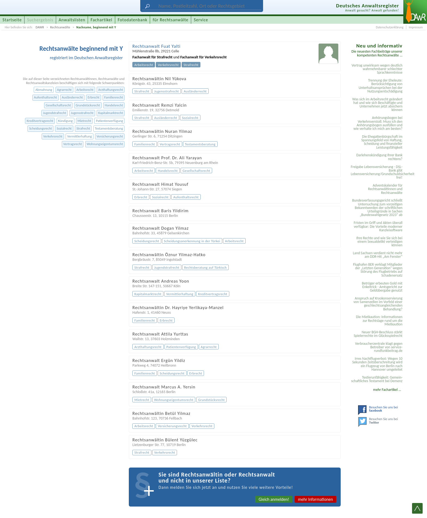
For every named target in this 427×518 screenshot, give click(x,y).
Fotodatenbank (132, 19)
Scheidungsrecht (40, 128)
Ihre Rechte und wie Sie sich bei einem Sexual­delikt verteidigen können (379, 242)
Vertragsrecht (72, 144)
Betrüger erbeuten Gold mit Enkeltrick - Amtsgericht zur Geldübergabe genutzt (382, 287)
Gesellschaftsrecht (58, 105)
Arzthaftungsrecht (110, 90)
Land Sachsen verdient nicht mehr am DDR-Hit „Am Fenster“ (377, 255)
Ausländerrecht (72, 97)
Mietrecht (84, 121)
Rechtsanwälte (60, 27)
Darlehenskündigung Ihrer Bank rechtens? (379, 157)
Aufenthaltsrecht (45, 97)
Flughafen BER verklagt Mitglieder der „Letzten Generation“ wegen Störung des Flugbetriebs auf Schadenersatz (377, 270)
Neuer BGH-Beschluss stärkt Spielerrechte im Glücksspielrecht (378, 334)
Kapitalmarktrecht (110, 113)
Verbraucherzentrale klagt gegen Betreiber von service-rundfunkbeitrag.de (378, 347)
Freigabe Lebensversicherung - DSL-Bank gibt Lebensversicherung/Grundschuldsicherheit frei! (377, 172)
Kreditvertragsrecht (40, 121)
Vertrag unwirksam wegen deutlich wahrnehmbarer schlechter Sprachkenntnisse (377, 69)
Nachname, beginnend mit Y (96, 27)
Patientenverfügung (109, 121)
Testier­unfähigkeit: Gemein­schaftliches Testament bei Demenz (376, 379)
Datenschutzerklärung (389, 27)
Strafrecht (83, 128)
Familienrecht (113, 97)
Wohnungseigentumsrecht (105, 144)
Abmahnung (43, 90)
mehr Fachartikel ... (387, 389)
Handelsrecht (114, 105)
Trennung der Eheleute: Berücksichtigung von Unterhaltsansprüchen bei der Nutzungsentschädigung (380, 86)
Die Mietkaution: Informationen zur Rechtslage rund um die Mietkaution (379, 321)
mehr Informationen (315, 499)
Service (201, 19)
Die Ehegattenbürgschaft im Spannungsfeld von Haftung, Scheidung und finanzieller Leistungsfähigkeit (381, 142)
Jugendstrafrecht (54, 113)
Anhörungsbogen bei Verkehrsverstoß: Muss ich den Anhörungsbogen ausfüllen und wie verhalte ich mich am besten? (377, 123)
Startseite (12, 19)
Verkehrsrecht (52, 136)
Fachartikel (101, 19)
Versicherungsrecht (110, 136)
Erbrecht (93, 97)
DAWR (40, 27)
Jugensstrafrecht (82, 113)
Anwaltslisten (72, 19)
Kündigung (65, 121)
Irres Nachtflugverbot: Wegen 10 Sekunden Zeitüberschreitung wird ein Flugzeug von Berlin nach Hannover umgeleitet (377, 364)
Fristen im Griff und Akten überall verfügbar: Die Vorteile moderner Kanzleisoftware (378, 226)
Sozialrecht (64, 128)
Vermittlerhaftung (79, 136)
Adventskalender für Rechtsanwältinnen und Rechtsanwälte (385, 189)
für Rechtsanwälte (170, 19)
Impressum (416, 27)
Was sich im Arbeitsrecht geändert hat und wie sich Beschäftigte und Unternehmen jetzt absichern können (377, 104)
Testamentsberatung (109, 128)
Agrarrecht (64, 90)
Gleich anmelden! (274, 499)
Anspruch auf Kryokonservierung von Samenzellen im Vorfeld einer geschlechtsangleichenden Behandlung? (377, 304)
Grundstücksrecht (88, 105)
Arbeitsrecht (85, 90)
